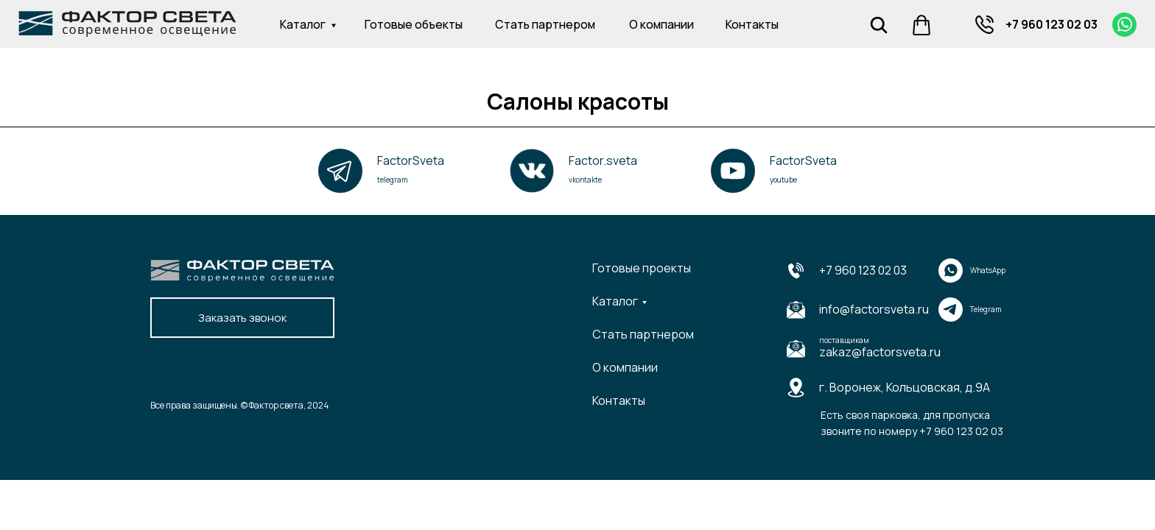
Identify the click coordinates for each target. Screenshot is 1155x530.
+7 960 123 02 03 (1051, 24)
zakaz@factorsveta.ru (880, 352)
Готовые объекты (414, 24)
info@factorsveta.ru (874, 309)
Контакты (752, 24)
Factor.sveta (603, 160)
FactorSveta (410, 160)
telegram (392, 179)
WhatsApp (987, 270)
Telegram (986, 309)
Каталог (303, 24)
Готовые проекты (641, 268)
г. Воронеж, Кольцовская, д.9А (904, 387)
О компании (661, 24)
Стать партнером (545, 24)
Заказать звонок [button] (242, 317)
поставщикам (844, 340)
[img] (984, 25)
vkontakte (585, 179)
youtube (783, 179)
